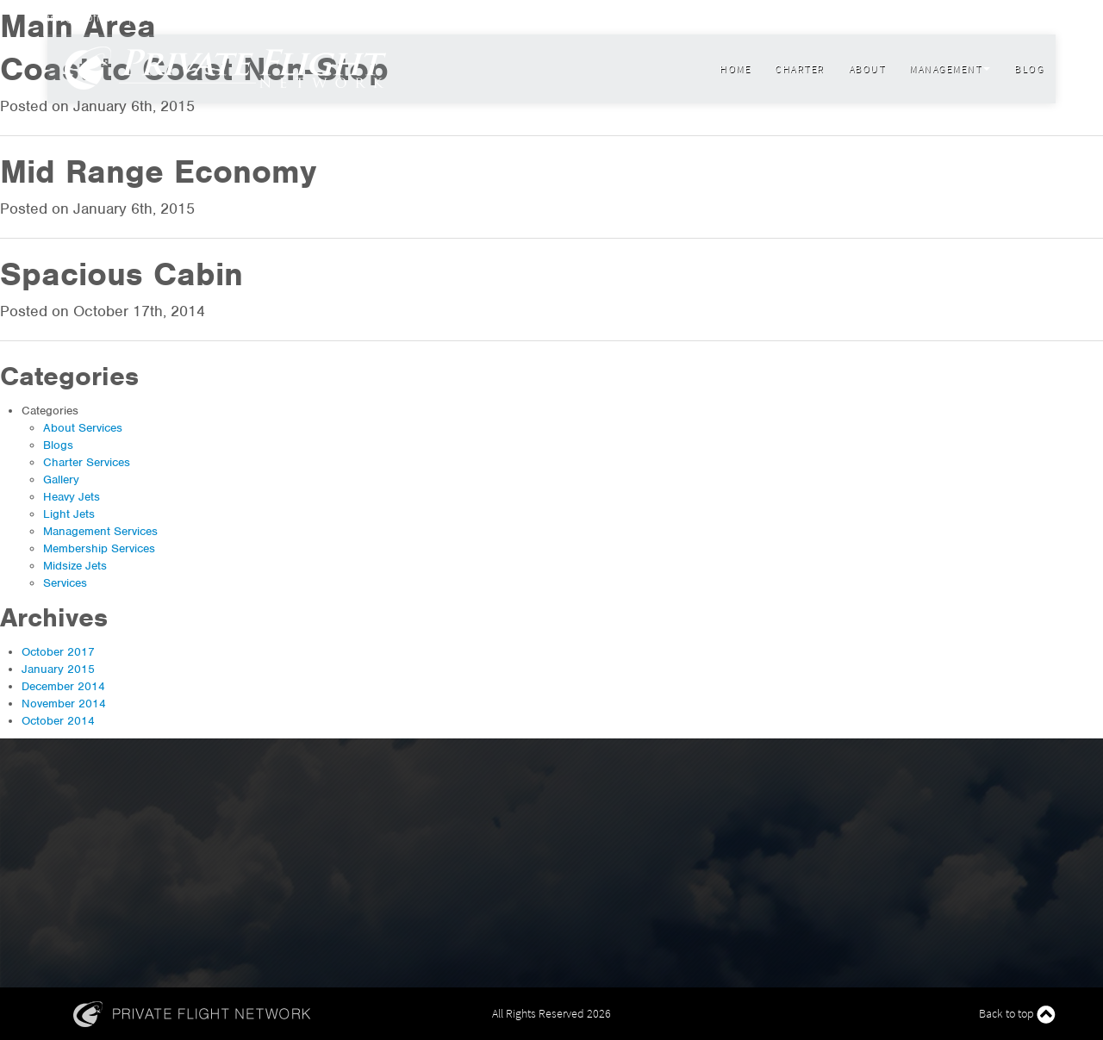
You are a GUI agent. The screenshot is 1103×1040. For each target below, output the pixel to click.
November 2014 (64, 703)
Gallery (61, 479)
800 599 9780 (166, 17)
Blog (1029, 68)
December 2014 (63, 686)
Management (949, 68)
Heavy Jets (71, 496)
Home (735, 68)
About (867, 68)
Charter (800, 68)
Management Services (100, 531)
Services (65, 583)
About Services (82, 427)
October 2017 (58, 652)
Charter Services (86, 462)
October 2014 (58, 720)
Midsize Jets (75, 565)
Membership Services (99, 548)
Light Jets (69, 514)
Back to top (1017, 1015)
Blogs (58, 445)
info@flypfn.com (86, 17)
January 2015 (58, 669)
